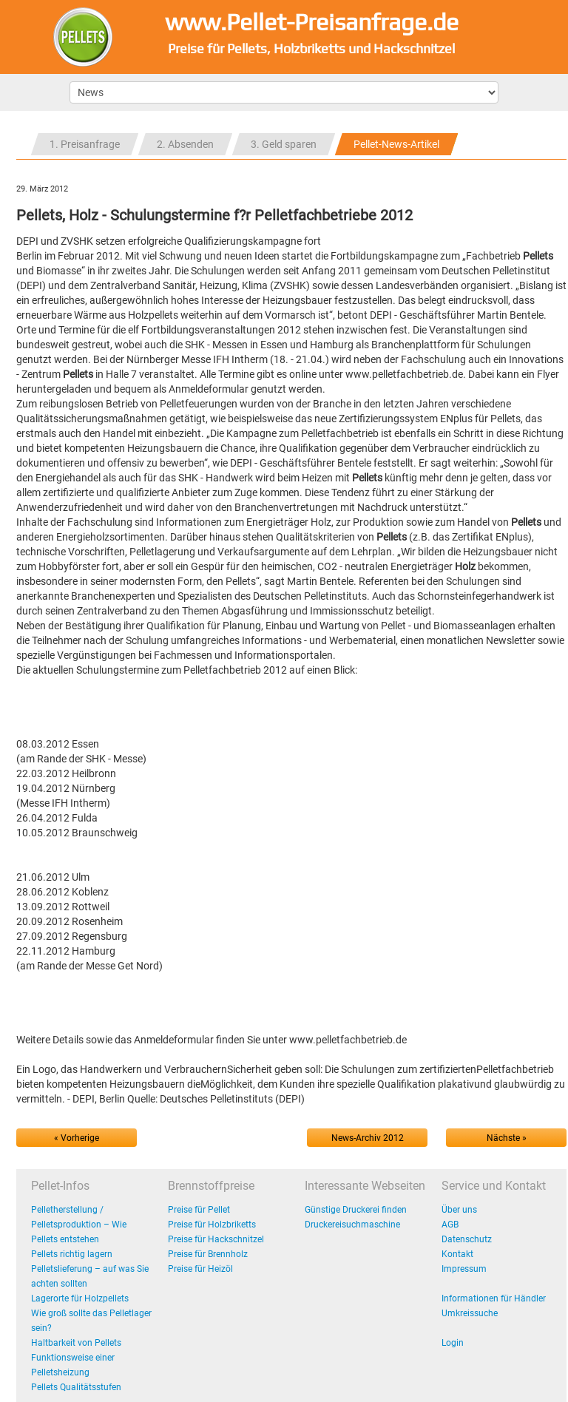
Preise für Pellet (199, 1210)
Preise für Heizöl (200, 1269)
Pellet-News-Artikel (396, 144)
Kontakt (457, 1254)
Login (453, 1343)
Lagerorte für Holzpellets (80, 1298)
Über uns (459, 1210)
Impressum (464, 1269)
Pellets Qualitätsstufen (76, 1387)
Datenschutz (467, 1239)
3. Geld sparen (284, 144)
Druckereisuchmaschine (352, 1224)
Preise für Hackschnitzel (216, 1239)
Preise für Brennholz (208, 1254)
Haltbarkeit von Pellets (76, 1343)
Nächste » (507, 1138)
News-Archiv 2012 (367, 1138)
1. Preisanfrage (85, 144)
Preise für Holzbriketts (212, 1224)
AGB (450, 1224)
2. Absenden (185, 144)
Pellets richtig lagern (71, 1254)
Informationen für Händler (494, 1298)
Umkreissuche (470, 1313)
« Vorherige (76, 1138)
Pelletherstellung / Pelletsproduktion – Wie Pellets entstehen (78, 1224)
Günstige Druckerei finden (356, 1210)
